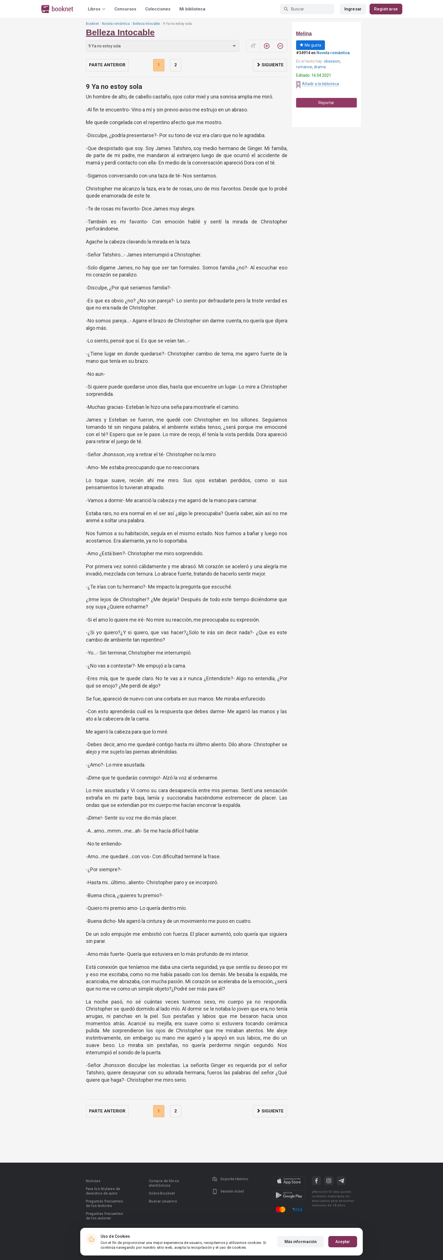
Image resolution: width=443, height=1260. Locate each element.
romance (304, 67)
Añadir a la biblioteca (320, 84)
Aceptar (342, 1241)
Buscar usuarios (163, 1201)
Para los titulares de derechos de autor (103, 1191)
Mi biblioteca (192, 9)
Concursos (125, 9)
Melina (304, 33)
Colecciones (157, 9)
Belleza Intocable (146, 24)
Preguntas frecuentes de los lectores (104, 1203)
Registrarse (386, 9)
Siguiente (270, 64)
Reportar (326, 102)
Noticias (93, 1181)
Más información (301, 1241)
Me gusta (310, 45)
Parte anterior (107, 64)
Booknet (92, 24)
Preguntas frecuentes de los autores (104, 1215)
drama (320, 67)
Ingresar (353, 9)
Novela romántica (116, 24)
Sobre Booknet (162, 1193)
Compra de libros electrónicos (164, 1183)
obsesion (332, 61)
